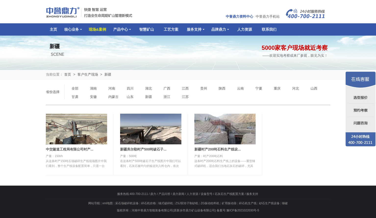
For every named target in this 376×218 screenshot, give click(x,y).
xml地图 (107, 203)
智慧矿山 (146, 29)
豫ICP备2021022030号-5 (242, 210)
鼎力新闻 (178, 194)
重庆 (277, 88)
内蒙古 (113, 97)
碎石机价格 (148, 203)
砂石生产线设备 (269, 203)
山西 (314, 88)
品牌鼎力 (220, 29)
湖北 (148, 88)
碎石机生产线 (248, 203)
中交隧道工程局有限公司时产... (69, 149)
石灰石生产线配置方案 (229, 194)
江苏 (185, 97)
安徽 (93, 97)
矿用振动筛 (229, 203)
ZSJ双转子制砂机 (186, 203)
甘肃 (75, 97)
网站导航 (94, 203)
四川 (130, 88)
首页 (67, 74)
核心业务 (73, 29)
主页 (53, 29)
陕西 (222, 88)
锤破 (285, 203)
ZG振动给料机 (210, 203)
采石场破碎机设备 (127, 203)
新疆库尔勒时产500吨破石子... (143, 149)
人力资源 (244, 29)
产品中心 (122, 29)
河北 (295, 88)
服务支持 (195, 29)
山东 (130, 97)
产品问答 (164, 194)
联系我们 (269, 29)
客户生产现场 (87, 74)
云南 (240, 88)
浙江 (166, 97)
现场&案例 (97, 29)
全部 (75, 88)
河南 (111, 88)
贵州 (203, 88)
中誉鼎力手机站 (268, 16)
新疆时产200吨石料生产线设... (217, 149)
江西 (185, 88)
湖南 (93, 88)
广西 (166, 88)
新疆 (107, 74)
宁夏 (258, 88)
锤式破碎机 (165, 203)
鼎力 (153, 194)
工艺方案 (171, 29)
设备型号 (207, 194)
